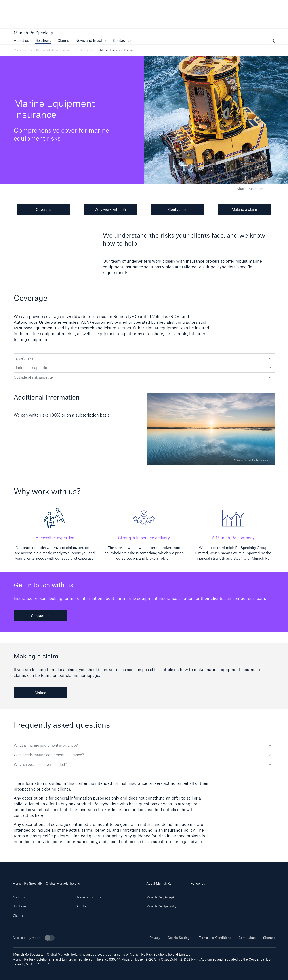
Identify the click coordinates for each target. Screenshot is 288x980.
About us (19, 897)
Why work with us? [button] (110, 209)
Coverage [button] (44, 209)
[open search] (273, 41)
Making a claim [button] (244, 209)
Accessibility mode (34, 938)
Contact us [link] (40, 615)
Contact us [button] (177, 209)
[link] (21, 40)
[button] (43, 40)
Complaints (247, 938)
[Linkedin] (198, 895)
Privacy (155, 938)
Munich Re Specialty (33, 33)
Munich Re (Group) (160, 897)
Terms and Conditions (215, 938)
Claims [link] (40, 692)
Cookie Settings (179, 938)
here (39, 815)
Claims (18, 915)
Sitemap (269, 938)
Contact (83, 906)
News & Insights (89, 897)
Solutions (19, 906)
